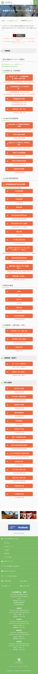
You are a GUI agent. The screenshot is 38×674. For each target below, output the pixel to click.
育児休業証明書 (19, 191)
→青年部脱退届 (19, 424)
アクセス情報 (8, 557)
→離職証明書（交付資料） (19, 279)
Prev (3, 516)
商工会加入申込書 (19, 388)
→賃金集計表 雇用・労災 (19, 112)
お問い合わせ (26, 586)
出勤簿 (19, 291)
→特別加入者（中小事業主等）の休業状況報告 (19, 148)
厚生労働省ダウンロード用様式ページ (12, 64)
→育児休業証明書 (19, 194)
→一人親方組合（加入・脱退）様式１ (19, 334)
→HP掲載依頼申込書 (19, 489)
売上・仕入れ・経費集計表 (19, 363)
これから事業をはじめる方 (11, 538)
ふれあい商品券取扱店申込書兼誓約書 (19, 453)
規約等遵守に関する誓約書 (19, 339)
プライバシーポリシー (23, 666)
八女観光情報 (7, 581)
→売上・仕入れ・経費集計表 (19, 367)
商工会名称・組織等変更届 (19, 396)
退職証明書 (19, 231)
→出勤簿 (19, 294)
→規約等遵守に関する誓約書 (19, 342)
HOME (3, 20)
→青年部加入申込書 (19, 408)
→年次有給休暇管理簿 (19, 319)
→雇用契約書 (19, 210)
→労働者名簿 (19, 311)
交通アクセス (7, 586)
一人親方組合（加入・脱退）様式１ (19, 331)
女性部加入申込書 (19, 429)
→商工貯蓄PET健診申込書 (19, 473)
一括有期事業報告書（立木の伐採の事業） (19, 87)
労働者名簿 (19, 307)
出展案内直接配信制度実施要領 (19, 445)
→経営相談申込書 (19, 464)
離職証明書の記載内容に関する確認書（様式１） (19, 267)
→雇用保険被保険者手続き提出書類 (11, 187)
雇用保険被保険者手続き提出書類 (15, 184)
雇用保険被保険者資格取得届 (10, 66)
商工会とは (7, 543)
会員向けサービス (13, 20)
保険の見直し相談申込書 (19, 477)
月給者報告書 (19, 199)
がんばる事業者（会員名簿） (12, 566)
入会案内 (7, 550)
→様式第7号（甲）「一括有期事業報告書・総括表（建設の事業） (19, 82)
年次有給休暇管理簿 (19, 315)
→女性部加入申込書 (19, 432)
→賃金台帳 (19, 302)
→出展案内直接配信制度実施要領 (19, 448)
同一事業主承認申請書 (19, 239)
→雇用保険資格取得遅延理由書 (19, 218)
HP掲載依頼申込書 (19, 485)
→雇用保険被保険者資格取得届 (19, 261)
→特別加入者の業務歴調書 (19, 156)
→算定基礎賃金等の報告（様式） (19, 104)
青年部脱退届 (19, 421)
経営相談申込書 (19, 461)
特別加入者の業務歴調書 (19, 152)
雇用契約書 (19, 207)
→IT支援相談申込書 (19, 497)
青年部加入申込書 (19, 404)
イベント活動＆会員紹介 (10, 576)
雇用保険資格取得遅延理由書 (19, 215)
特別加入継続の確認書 (19, 134)
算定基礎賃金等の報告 (19, 99)
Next (35, 516)
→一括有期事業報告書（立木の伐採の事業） (19, 92)
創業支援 (7, 553)
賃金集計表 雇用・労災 (19, 109)
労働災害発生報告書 (19, 169)
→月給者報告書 (19, 202)
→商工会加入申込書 (19, 391)
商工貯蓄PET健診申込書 (19, 469)
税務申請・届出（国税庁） (19, 372)
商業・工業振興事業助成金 (19, 437)
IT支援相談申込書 (19, 494)
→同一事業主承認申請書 (19, 243)
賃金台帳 (19, 299)
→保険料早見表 (19, 350)
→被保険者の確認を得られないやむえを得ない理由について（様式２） (19, 253)
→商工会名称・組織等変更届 (19, 400)
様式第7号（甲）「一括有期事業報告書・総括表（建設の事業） (19, 77)
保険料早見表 (19, 347)
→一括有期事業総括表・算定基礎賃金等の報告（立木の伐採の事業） (19, 94)
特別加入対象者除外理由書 (19, 160)
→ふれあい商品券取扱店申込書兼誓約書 (19, 456)
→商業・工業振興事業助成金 (19, 440)
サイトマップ (12, 666)
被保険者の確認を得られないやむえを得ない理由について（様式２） (19, 248)
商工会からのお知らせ (10, 571)
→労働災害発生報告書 (19, 172)
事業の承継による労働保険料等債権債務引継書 (19, 125)
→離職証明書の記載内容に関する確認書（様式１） (19, 271)
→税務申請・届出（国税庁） (19, 375)
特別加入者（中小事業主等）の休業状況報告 (19, 143)
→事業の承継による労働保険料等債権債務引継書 (19, 129)
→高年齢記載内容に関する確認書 (19, 226)
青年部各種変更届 (19, 412)
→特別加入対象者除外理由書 (19, 164)
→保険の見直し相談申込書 (19, 481)
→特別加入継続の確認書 (19, 138)
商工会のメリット (9, 546)
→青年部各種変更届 (19, 416)
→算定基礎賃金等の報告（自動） (19, 102)
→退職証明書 (19, 235)
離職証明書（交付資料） (19, 276)
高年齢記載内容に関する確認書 (19, 223)
